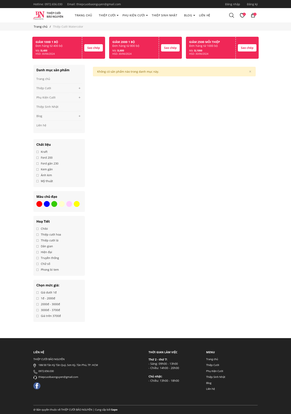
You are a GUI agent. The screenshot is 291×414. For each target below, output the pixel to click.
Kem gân (46, 169)
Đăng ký (252, 4)
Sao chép (93, 48)
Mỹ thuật (46, 181)
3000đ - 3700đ (50, 310)
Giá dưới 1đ (48, 292)
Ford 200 (46, 157)
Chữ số (45, 264)
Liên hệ (204, 15)
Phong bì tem (49, 269)
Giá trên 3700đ (50, 316)
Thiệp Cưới (107, 15)
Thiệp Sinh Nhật (164, 15)
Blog (188, 15)
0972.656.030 (54, 4)
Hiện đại (46, 252)
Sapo (114, 409)
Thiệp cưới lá (49, 240)
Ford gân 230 (49, 163)
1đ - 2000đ (47, 298)
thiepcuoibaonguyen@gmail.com (98, 4)
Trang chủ (83, 15)
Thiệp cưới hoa (50, 234)
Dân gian (46, 246)
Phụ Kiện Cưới (133, 15)
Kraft (43, 152)
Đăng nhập (232, 4)
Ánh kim (46, 175)
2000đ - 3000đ (50, 304)
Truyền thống (49, 258)
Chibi (44, 229)
